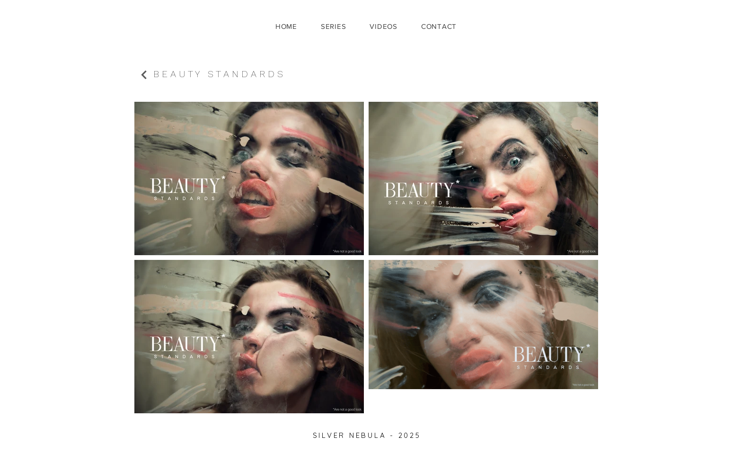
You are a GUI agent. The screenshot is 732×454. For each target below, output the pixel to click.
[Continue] (143, 74)
